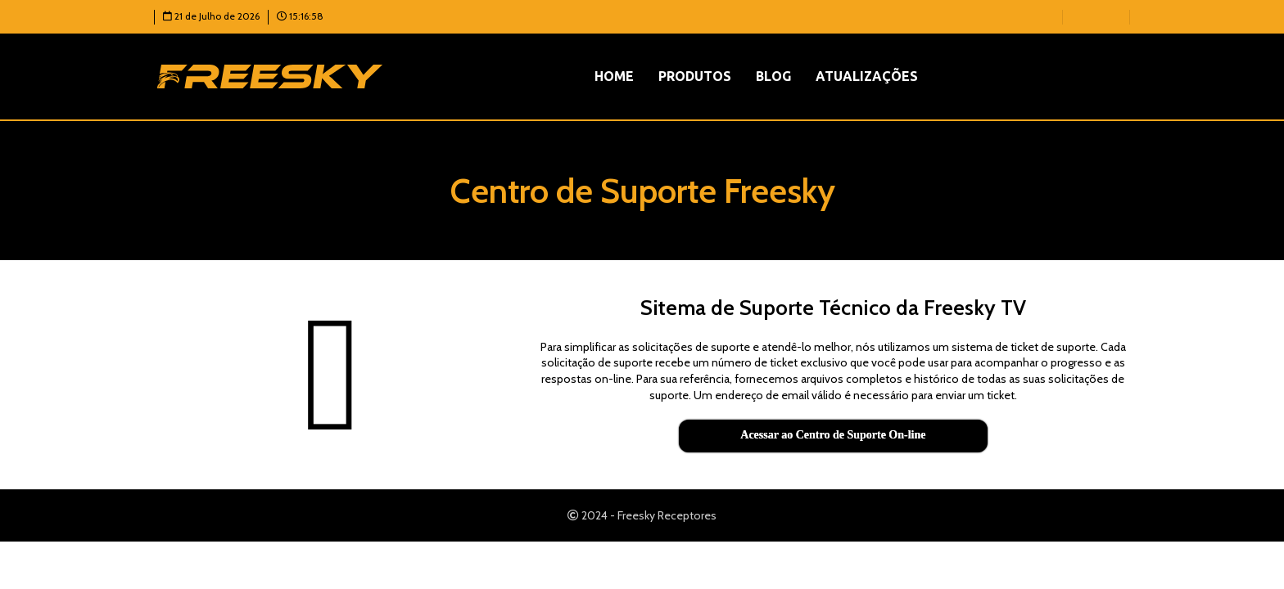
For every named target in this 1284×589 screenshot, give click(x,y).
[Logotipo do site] (270, 75)
